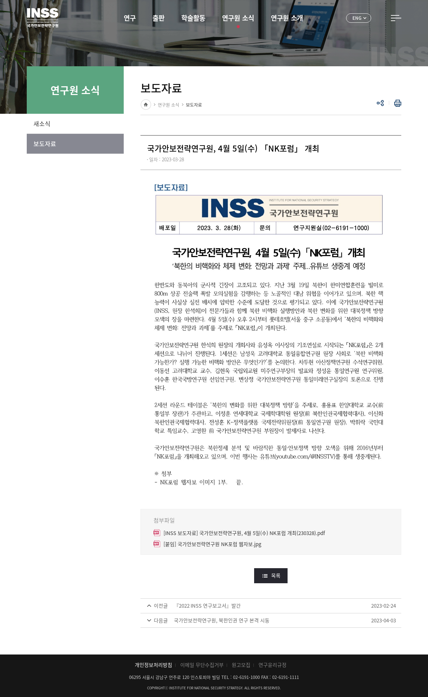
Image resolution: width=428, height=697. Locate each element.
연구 (130, 18)
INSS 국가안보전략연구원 (43, 17)
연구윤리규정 (272, 665)
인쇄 (396, 103)
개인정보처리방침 (153, 665)
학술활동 (193, 18)
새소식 (41, 123)
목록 (276, 575)
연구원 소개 (287, 18)
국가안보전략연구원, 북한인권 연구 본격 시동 (222, 620)
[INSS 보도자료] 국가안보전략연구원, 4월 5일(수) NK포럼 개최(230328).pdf (244, 533)
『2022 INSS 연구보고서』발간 (207, 605)
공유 (380, 103)
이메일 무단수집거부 (202, 665)
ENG (356, 18)
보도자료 (44, 143)
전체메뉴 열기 (396, 18)
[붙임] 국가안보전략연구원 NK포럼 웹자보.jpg (212, 544)
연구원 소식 (238, 18)
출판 (158, 18)
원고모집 (241, 665)
